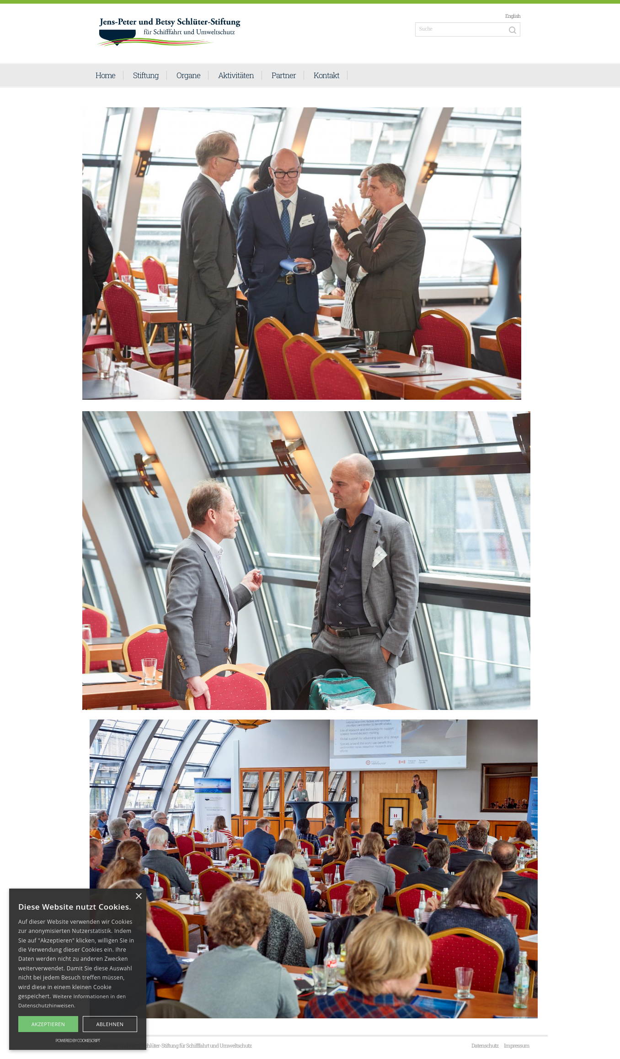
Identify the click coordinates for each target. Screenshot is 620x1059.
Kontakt (326, 75)
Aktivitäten (236, 75)
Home (105, 75)
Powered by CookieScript (77, 1040)
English (512, 15)
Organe (188, 75)
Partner (284, 75)
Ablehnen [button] (109, 1024)
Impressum (516, 1045)
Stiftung (146, 75)
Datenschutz (484, 1045)
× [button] (138, 896)
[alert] (77, 969)
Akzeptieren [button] (48, 1024)
